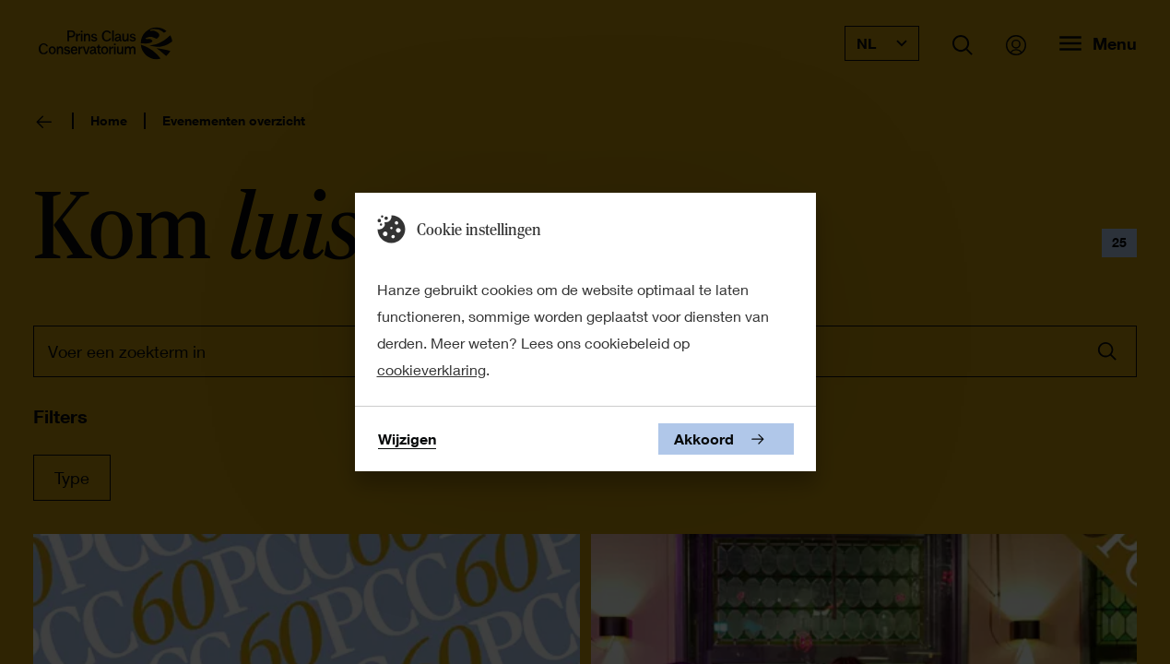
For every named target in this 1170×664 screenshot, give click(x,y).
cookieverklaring (431, 369)
